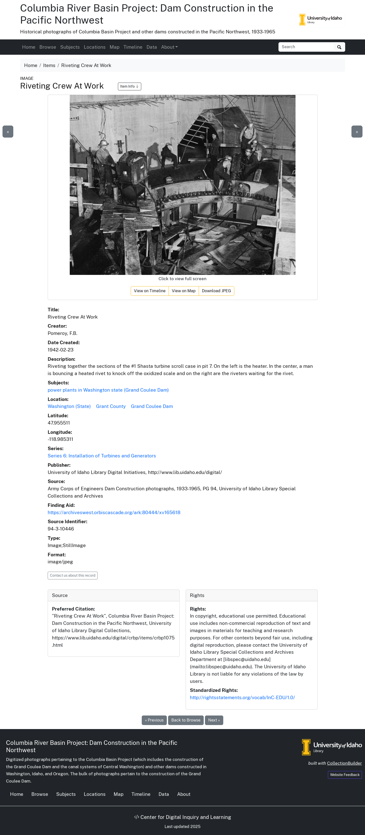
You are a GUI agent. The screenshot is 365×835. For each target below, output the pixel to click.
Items (49, 65)
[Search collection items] (306, 47)
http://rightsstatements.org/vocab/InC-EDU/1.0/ (242, 697)
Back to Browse (185, 720)
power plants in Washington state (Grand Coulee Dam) (108, 390)
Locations (95, 47)
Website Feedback (345, 775)
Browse (47, 47)
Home (28, 47)
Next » (214, 720)
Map (114, 47)
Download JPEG (216, 290)
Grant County (111, 406)
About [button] (167, 47)
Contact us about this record (72, 575)
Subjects (70, 47)
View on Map (184, 290)
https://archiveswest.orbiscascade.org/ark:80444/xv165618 (114, 512)
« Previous (154, 720)
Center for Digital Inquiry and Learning (182, 817)
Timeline (132, 47)
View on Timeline (150, 290)
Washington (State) (69, 406)
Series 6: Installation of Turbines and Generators (102, 455)
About (183, 794)
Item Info (129, 86)
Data (152, 47)
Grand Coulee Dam (152, 406)
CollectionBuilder (344, 763)
